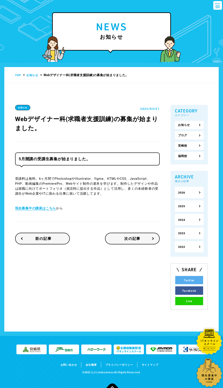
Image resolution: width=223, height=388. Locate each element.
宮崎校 (183, 143)
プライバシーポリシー (120, 354)
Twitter (189, 271)
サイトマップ (154, 354)
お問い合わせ (64, 354)
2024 (182, 214)
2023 (182, 226)
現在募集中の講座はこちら (35, 208)
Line (189, 291)
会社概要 (89, 354)
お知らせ (33, 75)
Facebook (189, 281)
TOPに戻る (112, 381)
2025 (182, 201)
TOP (18, 75)
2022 (182, 239)
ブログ (183, 134)
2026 (182, 189)
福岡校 (183, 153)
